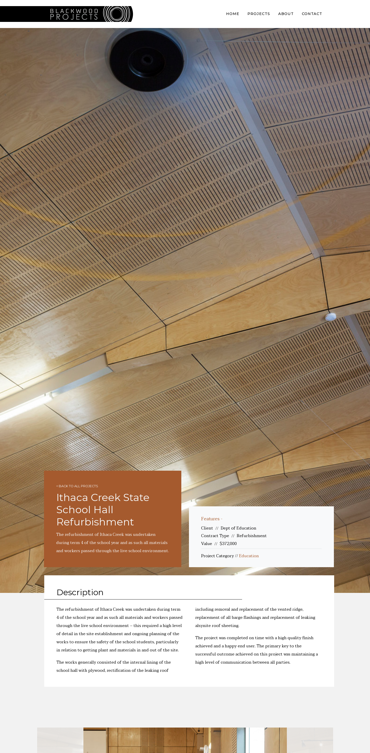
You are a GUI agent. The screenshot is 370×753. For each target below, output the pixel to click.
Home (232, 13)
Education (249, 556)
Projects (258, 13)
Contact (312, 13)
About (286, 13)
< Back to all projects (77, 486)
